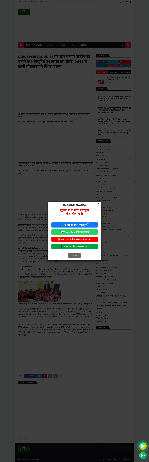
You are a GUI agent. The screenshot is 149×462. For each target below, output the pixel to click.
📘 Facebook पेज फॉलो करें (74, 224)
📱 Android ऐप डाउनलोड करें (74, 246)
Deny (63, 11)
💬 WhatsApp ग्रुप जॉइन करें (74, 232)
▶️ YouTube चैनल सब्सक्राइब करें (74, 239)
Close (74, 255)
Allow (86, 11)
